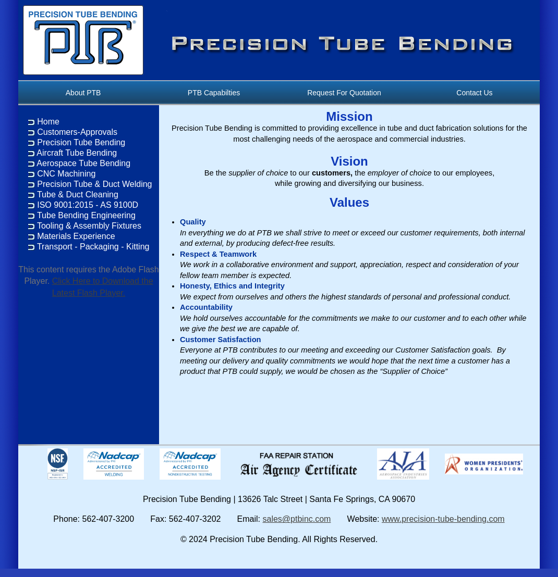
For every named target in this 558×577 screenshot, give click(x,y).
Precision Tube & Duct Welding (94, 184)
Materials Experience (76, 236)
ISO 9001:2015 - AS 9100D (87, 204)
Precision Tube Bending (81, 142)
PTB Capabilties (213, 93)
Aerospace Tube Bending (83, 163)
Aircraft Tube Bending (77, 152)
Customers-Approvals (77, 132)
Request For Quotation (344, 93)
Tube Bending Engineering (86, 215)
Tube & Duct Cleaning (77, 194)
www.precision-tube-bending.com (443, 519)
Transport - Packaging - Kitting (93, 246)
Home (48, 121)
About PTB (83, 93)
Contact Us (475, 93)
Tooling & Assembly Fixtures (89, 225)
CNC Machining (66, 173)
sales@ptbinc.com (296, 519)
